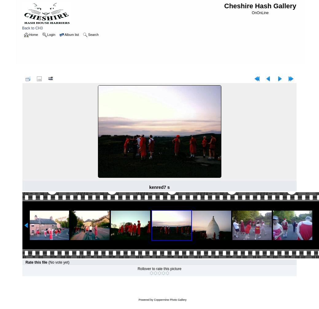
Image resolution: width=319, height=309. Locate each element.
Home (33, 70)
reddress (62, 70)
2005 (47, 70)
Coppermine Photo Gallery (170, 299)
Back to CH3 (46, 26)
